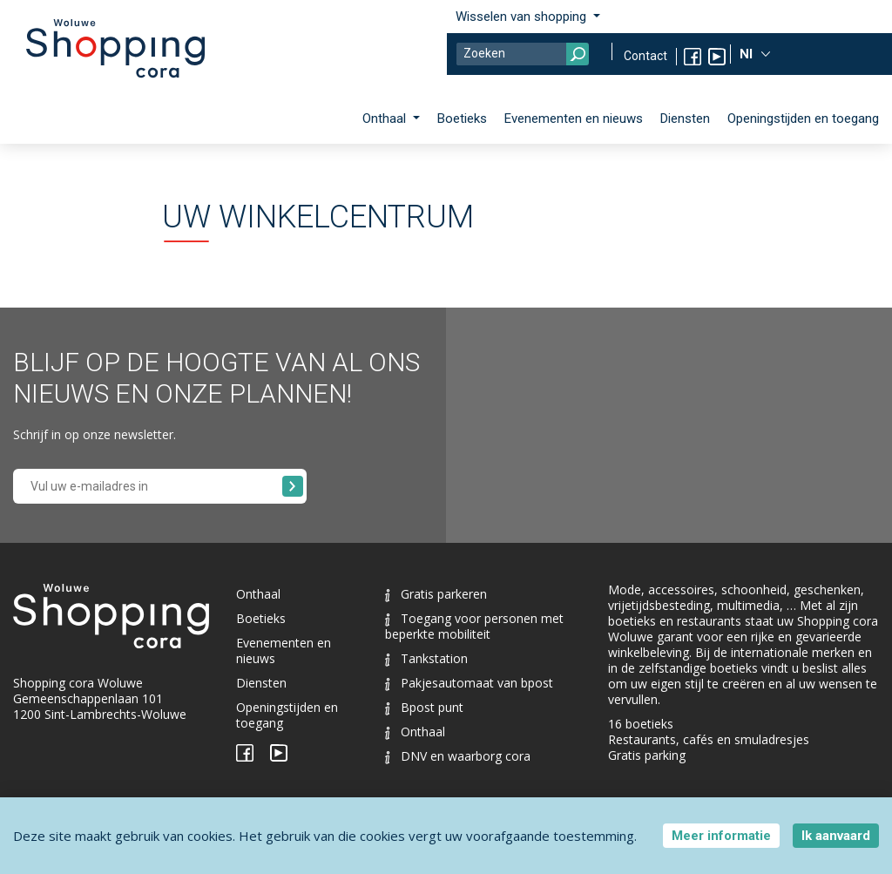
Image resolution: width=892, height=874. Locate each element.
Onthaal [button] (385, 118)
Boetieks (462, 118)
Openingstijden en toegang (803, 118)
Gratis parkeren (436, 594)
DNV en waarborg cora (457, 756)
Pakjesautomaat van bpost (469, 682)
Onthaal (258, 594)
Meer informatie (721, 836)
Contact (645, 56)
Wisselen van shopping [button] (523, 16)
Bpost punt (424, 707)
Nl (748, 54)
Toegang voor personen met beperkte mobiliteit (474, 626)
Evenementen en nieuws (573, 118)
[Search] (523, 54)
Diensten (685, 118)
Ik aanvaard (835, 836)
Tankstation (426, 658)
